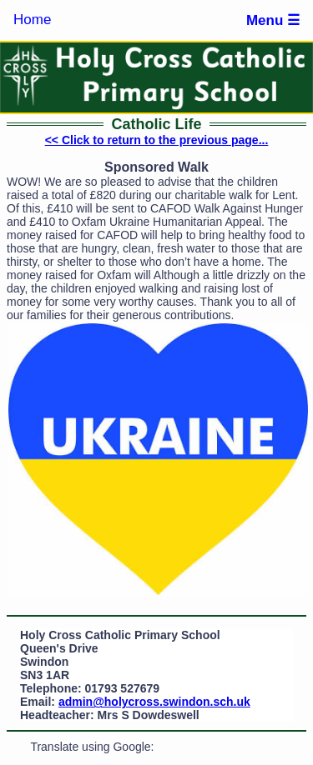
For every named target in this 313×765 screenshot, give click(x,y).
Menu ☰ (273, 20)
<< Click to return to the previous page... (157, 140)
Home (32, 20)
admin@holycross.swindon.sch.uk (154, 701)
